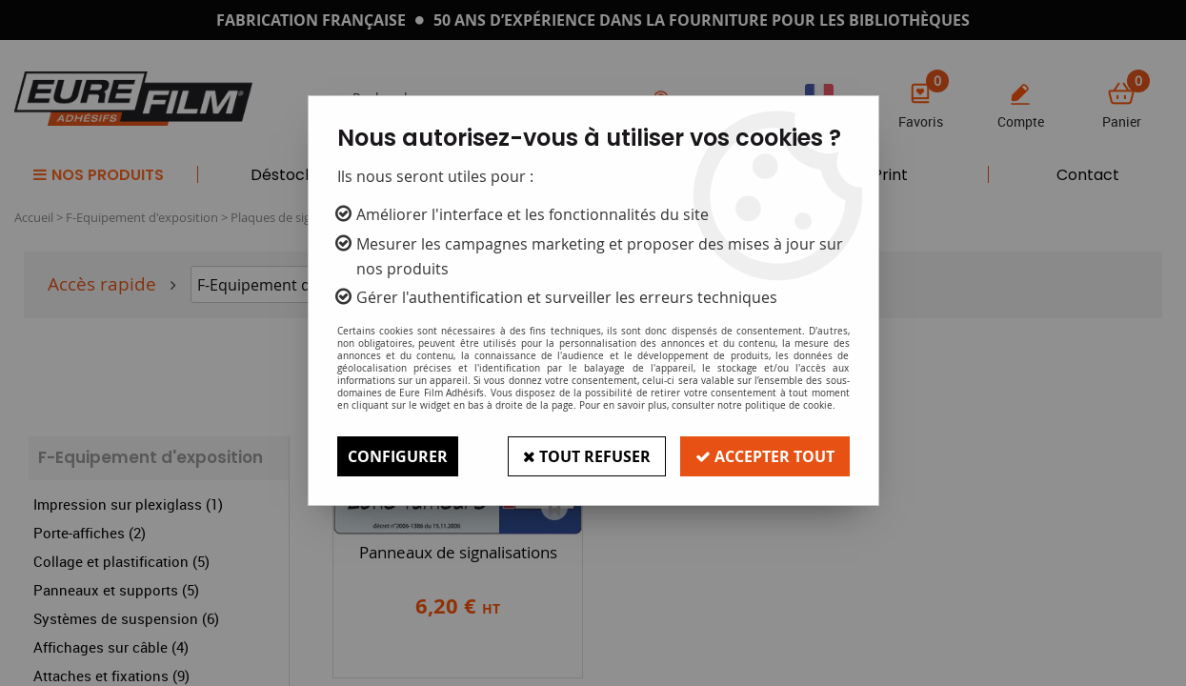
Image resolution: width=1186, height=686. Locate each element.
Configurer (398, 456)
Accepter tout (764, 456)
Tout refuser (587, 456)
